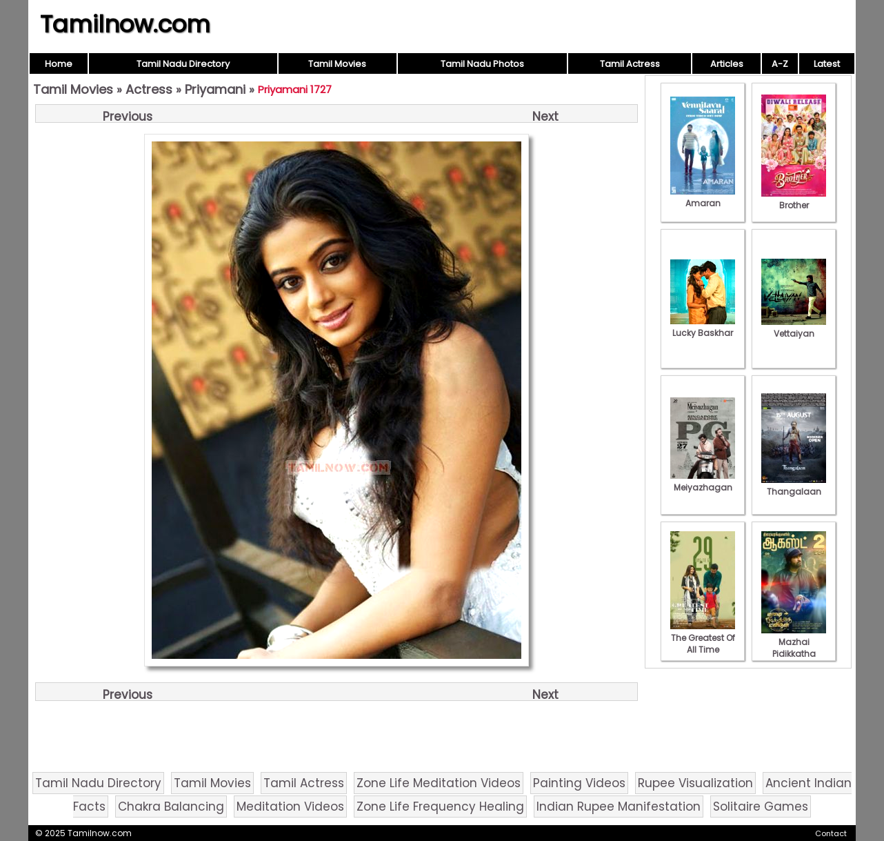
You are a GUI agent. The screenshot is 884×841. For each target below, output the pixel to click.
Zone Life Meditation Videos (438, 783)
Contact (831, 833)
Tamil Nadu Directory (183, 63)
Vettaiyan (793, 327)
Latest (827, 63)
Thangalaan (793, 485)
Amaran (702, 197)
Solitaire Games (760, 806)
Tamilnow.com (125, 24)
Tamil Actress (630, 63)
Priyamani (215, 89)
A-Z (780, 63)
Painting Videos (579, 783)
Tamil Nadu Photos (482, 63)
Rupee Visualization (695, 783)
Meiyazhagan (702, 481)
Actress (148, 89)
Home (58, 63)
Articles (726, 63)
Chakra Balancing (171, 806)
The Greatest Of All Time (702, 637)
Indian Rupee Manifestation (618, 806)
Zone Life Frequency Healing (440, 806)
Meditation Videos (290, 806)
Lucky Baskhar (702, 327)
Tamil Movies (337, 63)
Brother (793, 199)
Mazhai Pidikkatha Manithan (793, 647)
